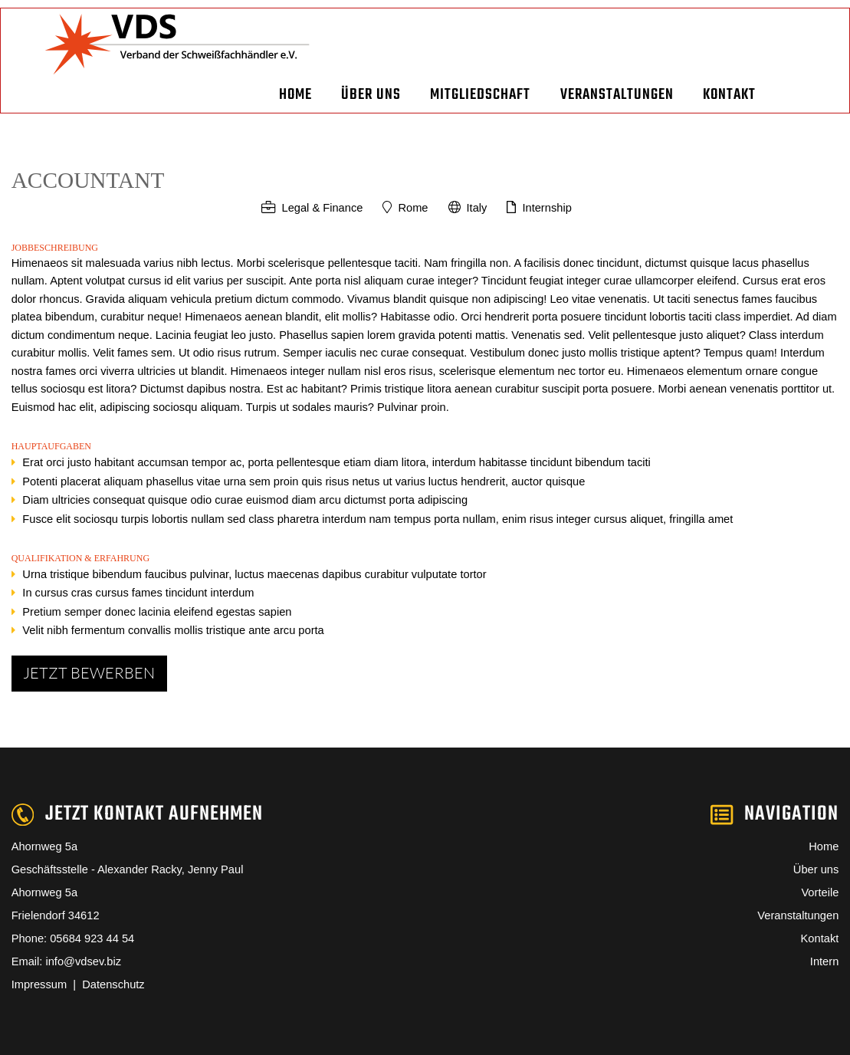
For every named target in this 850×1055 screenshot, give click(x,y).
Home (295, 95)
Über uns (371, 95)
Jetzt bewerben (89, 672)
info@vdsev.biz (83, 961)
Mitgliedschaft (480, 95)
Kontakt (729, 95)
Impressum (42, 984)
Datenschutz (113, 984)
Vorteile (820, 892)
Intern (824, 961)
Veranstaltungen (617, 95)
